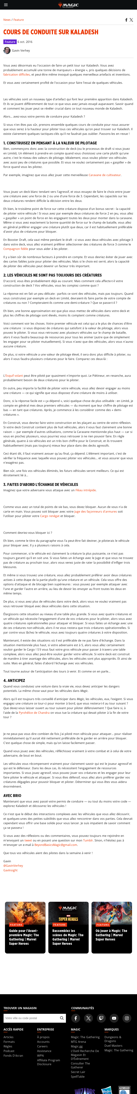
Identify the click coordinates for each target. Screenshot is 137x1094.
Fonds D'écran (13, 1056)
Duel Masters (113, 1046)
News (7, 20)
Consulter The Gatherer (80, 1065)
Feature (19, 20)
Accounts (43, 1042)
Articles (9, 1037)
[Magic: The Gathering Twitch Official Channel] (101, 1018)
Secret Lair (78, 1072)
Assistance (44, 1051)
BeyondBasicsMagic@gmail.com (55, 845)
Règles (8, 1046)
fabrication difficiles (16, 74)
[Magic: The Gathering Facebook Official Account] (75, 1018)
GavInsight (10, 870)
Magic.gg (77, 1046)
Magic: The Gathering (85, 1037)
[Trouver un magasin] (62, 1018)
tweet (28, 840)
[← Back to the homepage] (68, 4)
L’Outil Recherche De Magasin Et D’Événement (85, 1055)
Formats (9, 1042)
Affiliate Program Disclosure (48, 1062)
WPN (40, 1056)
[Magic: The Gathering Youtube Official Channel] (114, 1018)
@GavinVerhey (13, 866)
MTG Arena (78, 1042)
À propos (43, 1037)
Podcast (9, 1051)
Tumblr (88, 840)
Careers (42, 1046)
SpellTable (78, 1077)
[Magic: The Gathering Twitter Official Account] (88, 1018)
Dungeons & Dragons (112, 1039)
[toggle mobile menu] (6, 4)
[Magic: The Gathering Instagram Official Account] (126, 1018)
